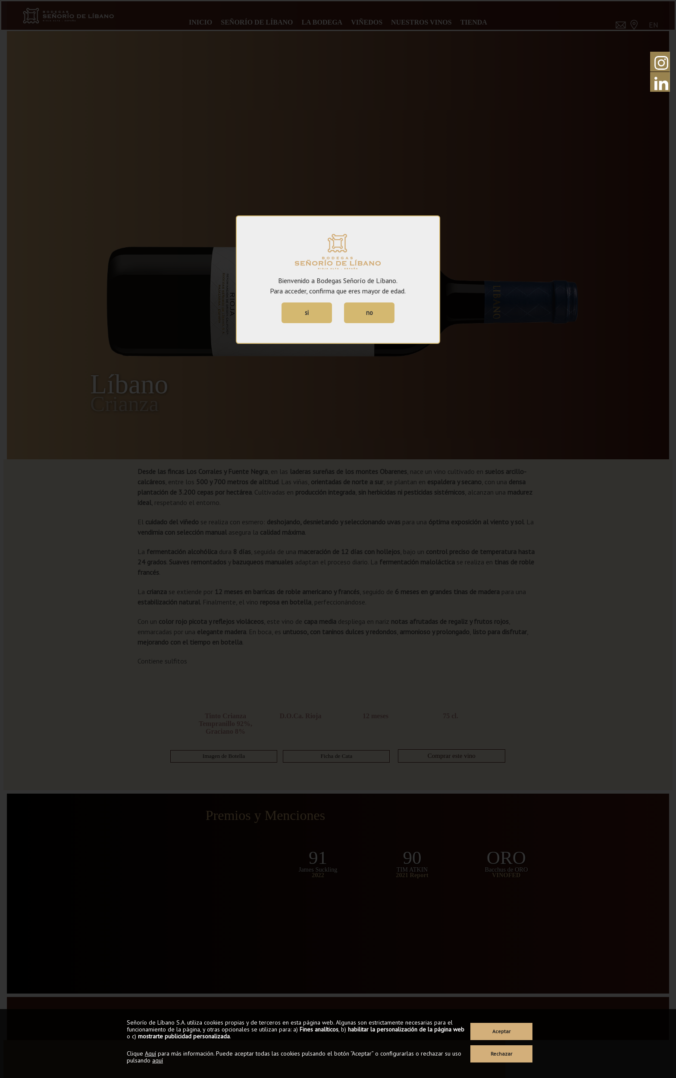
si (307, 312)
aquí (157, 1060)
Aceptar (501, 1031)
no (369, 312)
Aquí (150, 1053)
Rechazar (501, 1053)
